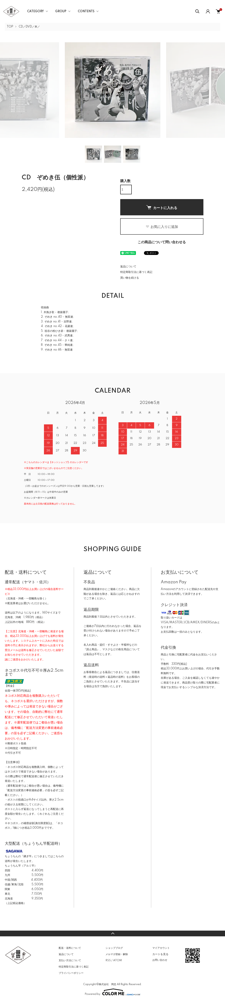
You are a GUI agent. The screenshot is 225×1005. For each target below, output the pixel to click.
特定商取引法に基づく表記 (136, 272)
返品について (128, 266)
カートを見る (160, 954)
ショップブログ (114, 948)
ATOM (117, 960)
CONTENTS (86, 11)
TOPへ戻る (112, 933)
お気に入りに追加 (161, 227)
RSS (108, 960)
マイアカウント (161, 948)
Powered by (113, 992)
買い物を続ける (129, 277)
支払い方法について (70, 960)
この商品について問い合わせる (162, 242)
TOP (10, 26)
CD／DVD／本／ (29, 26)
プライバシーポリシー (71, 973)
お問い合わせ (159, 960)
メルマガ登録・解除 (117, 954)
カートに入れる (161, 207)
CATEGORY (35, 11)
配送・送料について (70, 948)
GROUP (60, 11)
